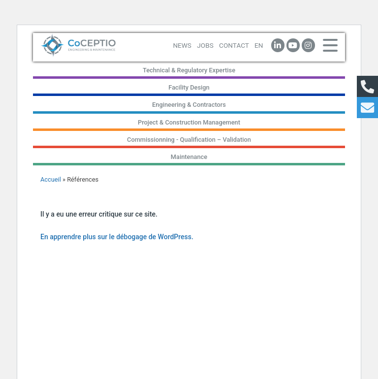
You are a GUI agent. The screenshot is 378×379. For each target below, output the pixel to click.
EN (258, 45)
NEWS (182, 45)
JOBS (205, 45)
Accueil (50, 179)
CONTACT (234, 45)
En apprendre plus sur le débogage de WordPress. (116, 237)
